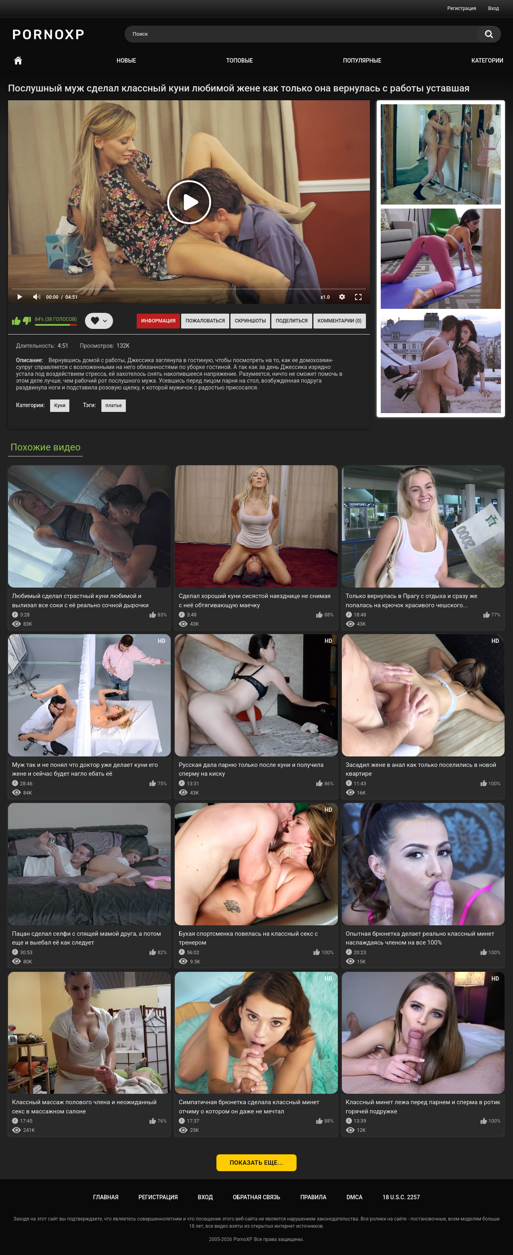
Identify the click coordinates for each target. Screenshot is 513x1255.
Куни (59, 405)
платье (113, 405)
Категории (487, 60)
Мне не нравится (26, 321)
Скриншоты (250, 321)
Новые (126, 60)
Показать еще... (256, 1162)
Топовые (239, 60)
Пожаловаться (205, 321)
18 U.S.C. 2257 (401, 1197)
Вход (493, 8)
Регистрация (461, 8)
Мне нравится (16, 321)
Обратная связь (256, 1197)
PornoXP (243, 1239)
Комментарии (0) (340, 321)
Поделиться (291, 321)
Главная (18, 61)
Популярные (362, 60)
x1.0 (325, 297)
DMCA (355, 1197)
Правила (313, 1197)
